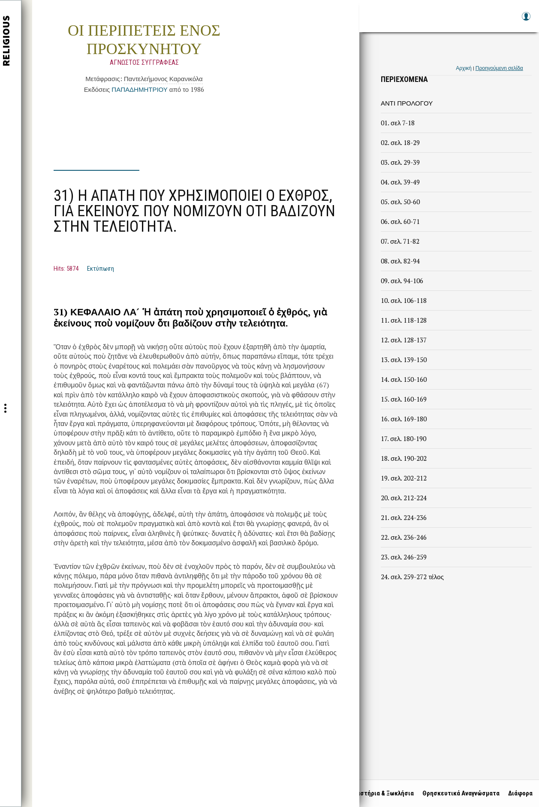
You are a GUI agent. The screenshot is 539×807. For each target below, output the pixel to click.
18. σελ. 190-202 (404, 458)
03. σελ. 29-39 (400, 162)
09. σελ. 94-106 (402, 280)
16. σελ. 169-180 (404, 418)
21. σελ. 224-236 (404, 517)
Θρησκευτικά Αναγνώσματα (458, 793)
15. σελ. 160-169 (404, 399)
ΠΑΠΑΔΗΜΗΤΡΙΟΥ (139, 89)
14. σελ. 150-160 (404, 379)
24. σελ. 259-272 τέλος (412, 576)
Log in (526, 20)
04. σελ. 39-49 (400, 182)
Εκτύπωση (100, 268)
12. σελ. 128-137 (404, 339)
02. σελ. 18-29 (400, 142)
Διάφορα (518, 793)
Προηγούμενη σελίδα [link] (499, 68)
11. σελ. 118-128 (404, 320)
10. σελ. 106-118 (404, 300)
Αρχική (463, 68)
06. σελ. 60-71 (400, 221)
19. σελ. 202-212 (404, 478)
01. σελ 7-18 (398, 122)
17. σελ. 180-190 (403, 438)
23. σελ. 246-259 (404, 557)
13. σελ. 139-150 (404, 359)
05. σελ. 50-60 (400, 201)
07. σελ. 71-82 (400, 241)
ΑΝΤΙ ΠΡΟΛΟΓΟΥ (407, 103)
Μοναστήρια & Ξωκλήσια (377, 793)
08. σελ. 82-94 (400, 261)
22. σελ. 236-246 (404, 537)
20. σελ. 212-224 (404, 497)
